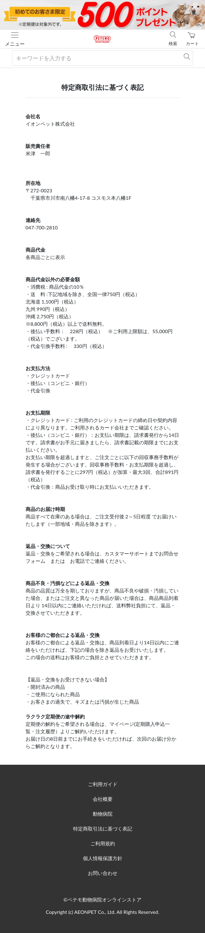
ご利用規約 (102, 843)
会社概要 (103, 799)
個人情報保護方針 (102, 858)
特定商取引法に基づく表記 (102, 828)
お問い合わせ (102, 873)
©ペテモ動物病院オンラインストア (102, 899)
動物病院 (103, 814)
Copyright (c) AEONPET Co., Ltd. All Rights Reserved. (102, 912)
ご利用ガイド (102, 784)
